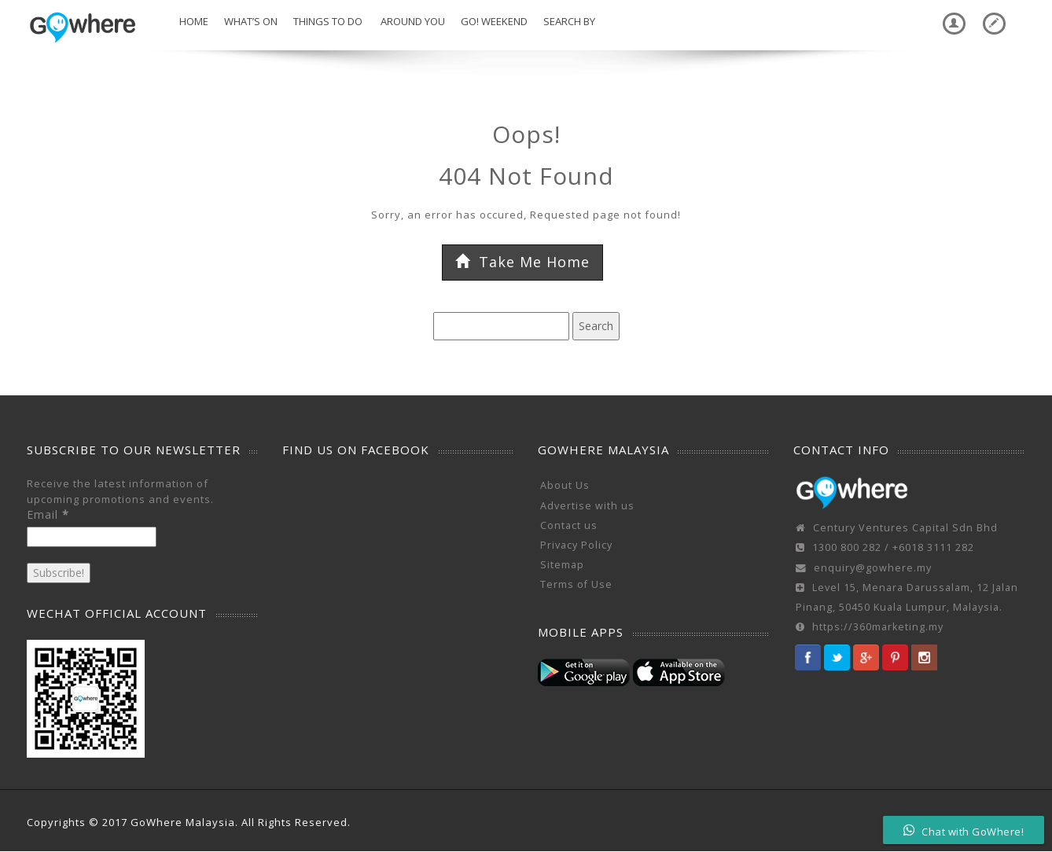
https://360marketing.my (877, 626)
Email (48, 514)
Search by (569, 21)
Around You (411, 21)
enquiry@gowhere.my (873, 568)
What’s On (251, 21)
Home (192, 21)
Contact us (569, 525)
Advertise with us (587, 505)
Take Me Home (522, 261)
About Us (565, 485)
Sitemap (562, 564)
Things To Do (327, 21)
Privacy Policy (576, 545)
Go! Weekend (494, 21)
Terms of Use (576, 584)
